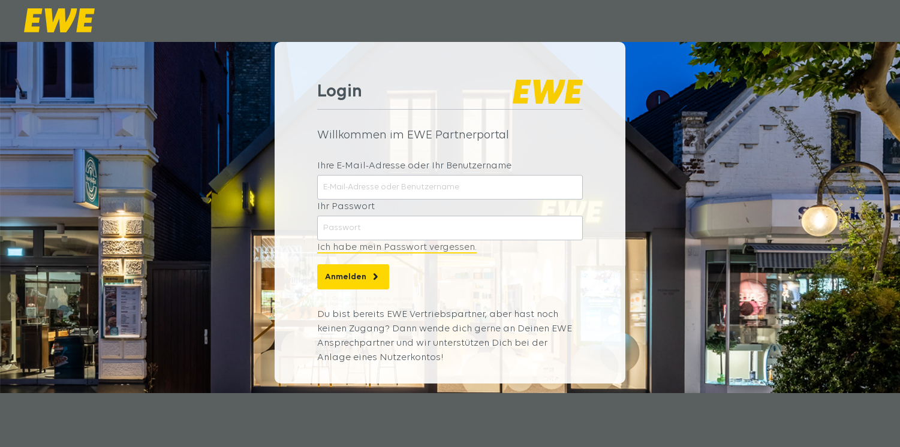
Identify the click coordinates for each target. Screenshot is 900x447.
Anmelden (353, 274)
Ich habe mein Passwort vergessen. (397, 247)
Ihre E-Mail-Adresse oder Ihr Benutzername (414, 166)
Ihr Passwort (346, 207)
